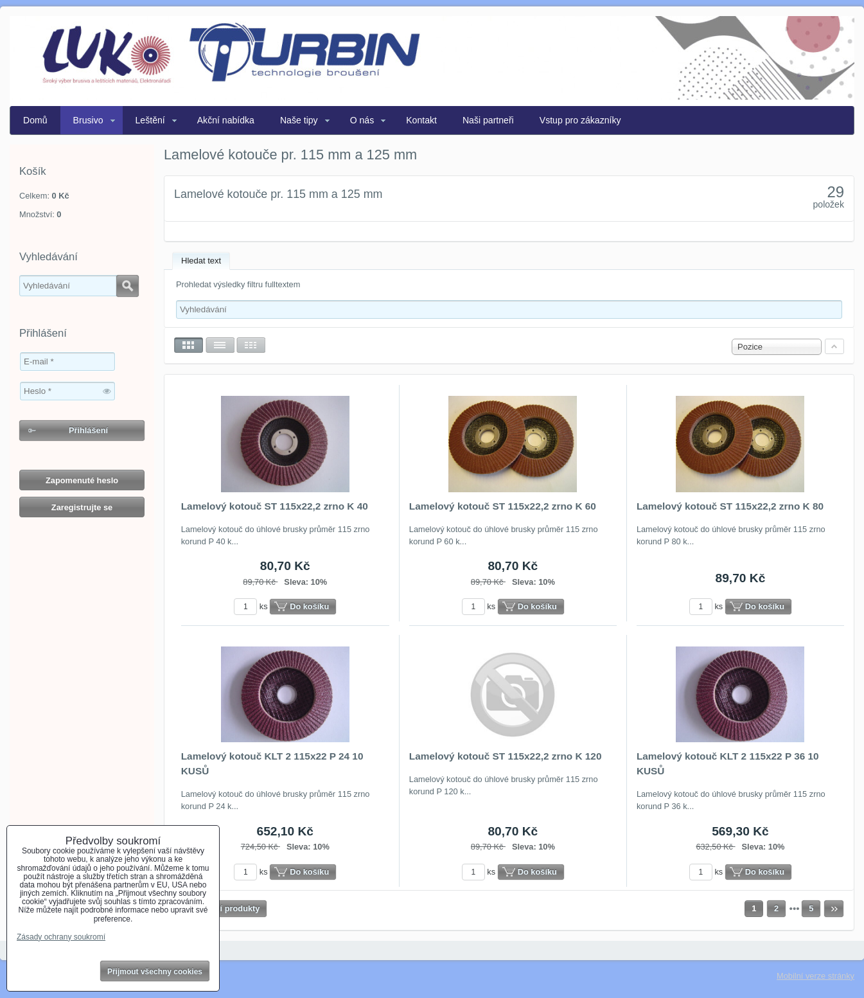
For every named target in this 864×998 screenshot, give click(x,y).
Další (833, 908)
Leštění (150, 120)
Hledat (127, 286)
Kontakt (421, 120)
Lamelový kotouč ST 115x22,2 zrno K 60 (502, 506)
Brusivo (88, 120)
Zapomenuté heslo (82, 480)
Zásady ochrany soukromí (61, 936)
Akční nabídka (225, 120)
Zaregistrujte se (81, 507)
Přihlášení (88, 430)
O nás (362, 120)
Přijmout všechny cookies (154, 971)
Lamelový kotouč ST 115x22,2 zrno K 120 (505, 756)
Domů (35, 120)
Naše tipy (299, 120)
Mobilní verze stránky (815, 976)
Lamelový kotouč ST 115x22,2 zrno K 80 (730, 506)
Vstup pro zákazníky (580, 120)
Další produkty (231, 908)
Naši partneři (488, 120)
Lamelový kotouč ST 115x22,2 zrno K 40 (274, 506)
